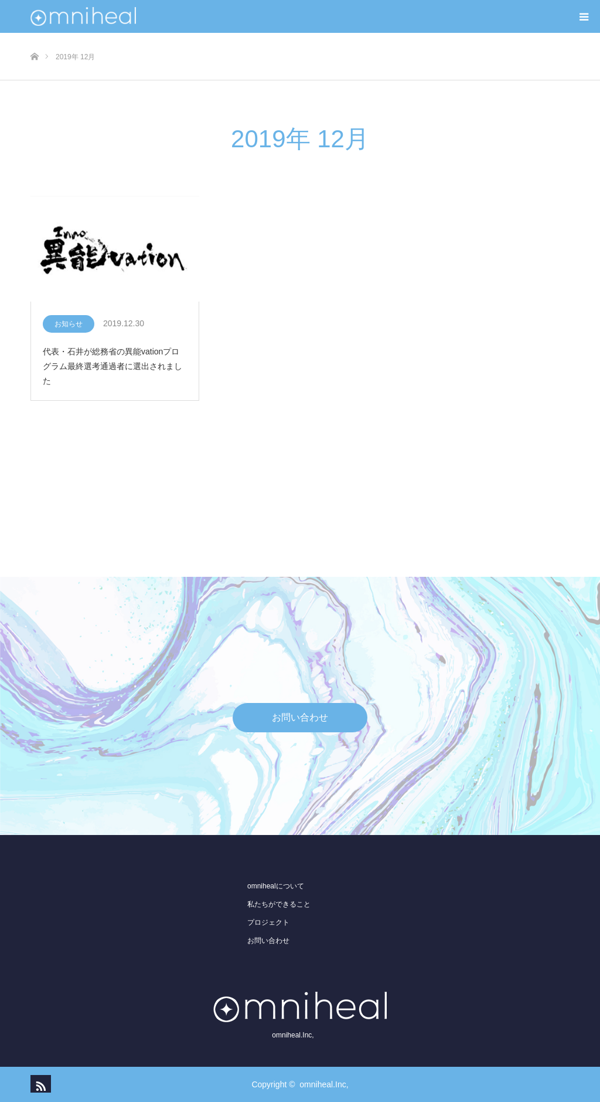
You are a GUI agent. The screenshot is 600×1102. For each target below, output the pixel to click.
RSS (39, 1084)
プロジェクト (268, 922)
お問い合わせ (300, 717)
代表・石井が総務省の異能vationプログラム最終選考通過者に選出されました (112, 366)
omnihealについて (275, 886)
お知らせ (68, 324)
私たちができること (279, 904)
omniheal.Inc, (323, 1084)
